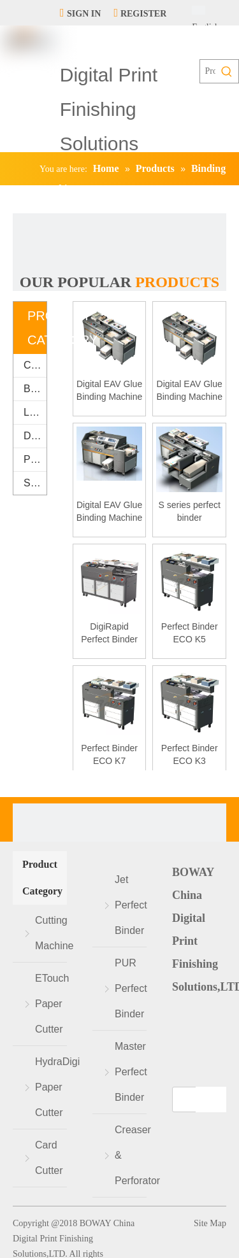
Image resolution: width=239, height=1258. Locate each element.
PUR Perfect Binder (131, 988)
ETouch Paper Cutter (51, 1004)
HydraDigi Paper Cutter (51, 1087)
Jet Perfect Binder (131, 905)
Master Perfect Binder (131, 1072)
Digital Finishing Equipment (35, 435)
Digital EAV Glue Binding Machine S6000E (109, 512)
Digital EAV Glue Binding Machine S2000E (109, 391)
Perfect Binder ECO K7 (109, 754)
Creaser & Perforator (131, 1155)
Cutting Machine (35, 365)
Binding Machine (35, 388)
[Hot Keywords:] (226, 71)
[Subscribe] (211, 1099)
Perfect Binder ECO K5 (189, 632)
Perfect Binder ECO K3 (189, 754)
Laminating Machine (35, 412)
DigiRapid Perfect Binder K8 (109, 633)
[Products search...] (208, 71)
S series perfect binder (190, 511)
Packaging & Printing (35, 459)
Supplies (35, 482)
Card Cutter (49, 1158)
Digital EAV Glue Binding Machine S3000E (189, 391)
